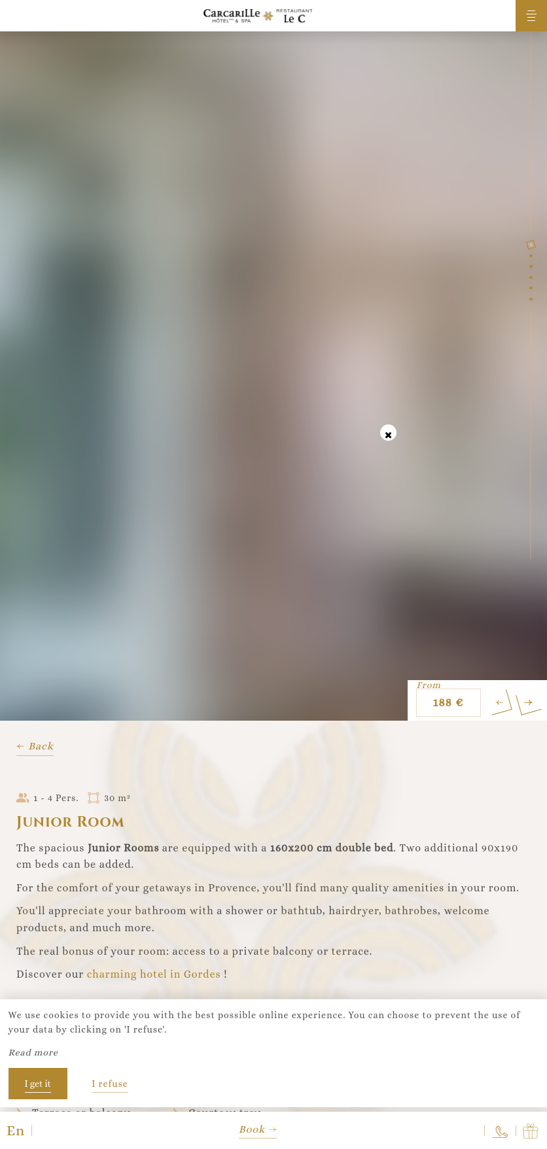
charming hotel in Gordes (154, 974)
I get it (38, 1083)
